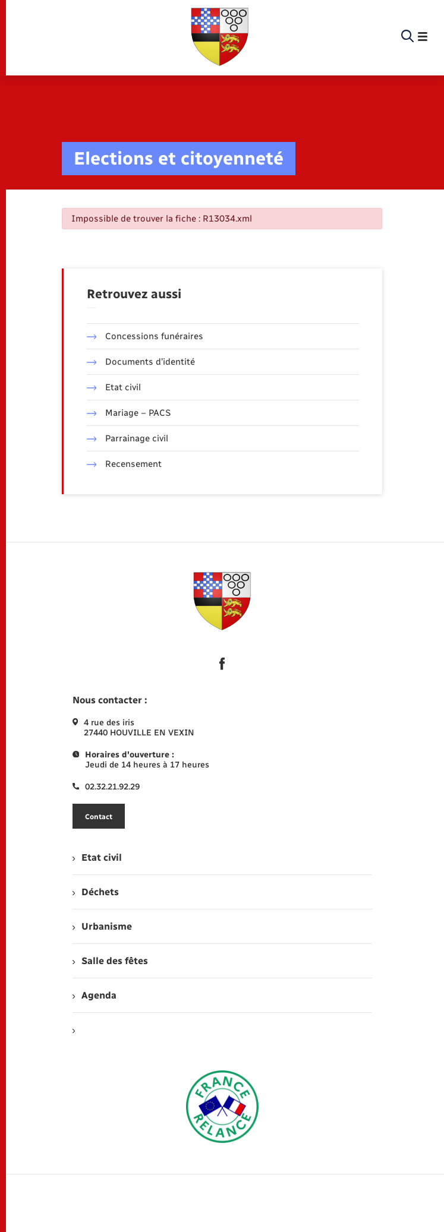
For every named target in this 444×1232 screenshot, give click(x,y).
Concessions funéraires (145, 336)
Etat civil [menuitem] (97, 857)
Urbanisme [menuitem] (102, 926)
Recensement (124, 464)
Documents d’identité (141, 361)
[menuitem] (222, 1030)
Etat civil (114, 387)
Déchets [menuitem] (96, 892)
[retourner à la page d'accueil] (220, 37)
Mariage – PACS (129, 412)
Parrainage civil (128, 438)
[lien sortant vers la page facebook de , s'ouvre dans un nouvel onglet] (222, 663)
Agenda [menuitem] (94, 995)
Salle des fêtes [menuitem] (110, 960)
